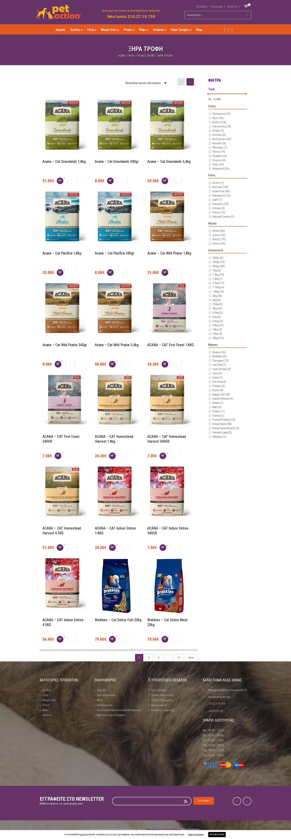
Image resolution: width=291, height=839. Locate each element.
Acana (218, 352)
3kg (216, 300)
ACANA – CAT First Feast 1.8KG (170, 345)
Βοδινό (219, 122)
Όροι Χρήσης (159, 690)
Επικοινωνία (104, 705)
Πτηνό (46, 705)
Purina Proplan (223, 419)
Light (217, 199)
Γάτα (131, 55)
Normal (220, 187)
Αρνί (217, 118)
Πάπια (218, 151)
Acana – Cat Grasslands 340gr (117, 161)
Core (217, 373)
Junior (218, 235)
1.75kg (218, 287)
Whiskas (219, 436)
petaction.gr (216, 710)
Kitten (218, 231)
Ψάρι (218, 164)
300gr (217, 258)
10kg (218, 325)
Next (191, 657)
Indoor (218, 212)
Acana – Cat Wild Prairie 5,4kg (117, 345)
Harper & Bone (222, 398)
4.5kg (217, 312)
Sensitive (220, 204)
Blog (99, 700)
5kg (216, 317)
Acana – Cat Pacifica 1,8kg (61, 253)
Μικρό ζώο (49, 700)
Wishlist (232, 6)
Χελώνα (47, 715)
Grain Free (221, 191)
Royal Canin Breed (225, 428)
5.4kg (217, 321)
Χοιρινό (219, 160)
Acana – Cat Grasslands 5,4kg (169, 161)
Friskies (218, 386)
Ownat (218, 415)
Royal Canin (222, 424)
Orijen (218, 411)
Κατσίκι (219, 135)
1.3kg (218, 274)
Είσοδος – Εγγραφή (210, 6)
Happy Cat (221, 394)
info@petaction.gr (219, 696)
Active (218, 183)
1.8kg (218, 291)
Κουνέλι (219, 143)
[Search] (247, 15)
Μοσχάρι (219, 147)
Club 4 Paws (221, 369)
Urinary (218, 208)
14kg (217, 329)
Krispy (217, 403)
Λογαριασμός (159, 705)
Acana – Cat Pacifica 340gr (114, 253)
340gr (218, 262)
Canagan (220, 360)
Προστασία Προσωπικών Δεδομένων (119, 710)
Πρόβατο (219, 156)
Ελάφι (218, 130)
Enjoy (217, 377)
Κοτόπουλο (221, 139)
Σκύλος (46, 690)
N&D (216, 407)
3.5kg (217, 304)
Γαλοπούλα (221, 126)
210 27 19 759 (217, 703)
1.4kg (217, 279)
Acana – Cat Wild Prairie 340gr (64, 345)
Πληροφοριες (105, 680)
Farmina (219, 381)
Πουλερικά (221, 113)
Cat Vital (219, 365)
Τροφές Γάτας (145, 55)
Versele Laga (222, 432)
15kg (217, 333)
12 (178, 657)
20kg (218, 338)
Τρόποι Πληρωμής (162, 700)
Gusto (217, 390)
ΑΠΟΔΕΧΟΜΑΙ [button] (217, 834)
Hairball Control (223, 216)
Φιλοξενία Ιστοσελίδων (163, 829)
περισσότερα (196, 834)
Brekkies (219, 356)
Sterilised (221, 195)
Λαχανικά (220, 168)
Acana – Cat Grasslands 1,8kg (64, 161)
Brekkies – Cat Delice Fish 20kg (118, 620)
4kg (217, 308)
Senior (218, 243)
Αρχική (101, 690)
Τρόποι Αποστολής (162, 695)
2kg (217, 296)
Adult (219, 239)
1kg (216, 270)
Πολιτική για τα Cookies (111, 715)
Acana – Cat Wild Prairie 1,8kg (169, 253)
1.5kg (218, 283)
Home (121, 55)
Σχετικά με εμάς (106, 695)
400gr (218, 266)
